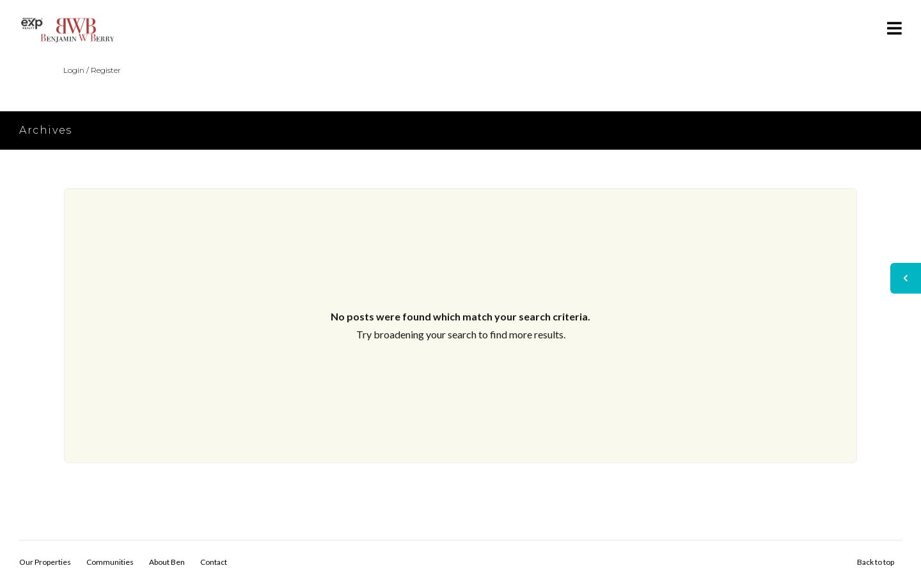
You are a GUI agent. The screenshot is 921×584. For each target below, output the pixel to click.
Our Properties (45, 562)
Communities (110, 562)
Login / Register (92, 70)
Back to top (875, 562)
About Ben (167, 562)
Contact (213, 562)
